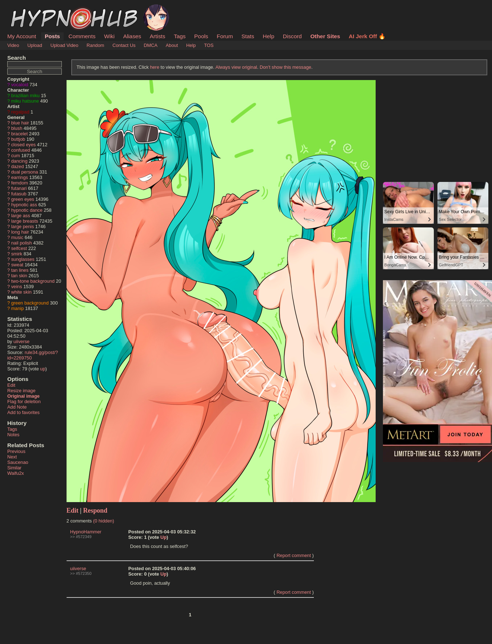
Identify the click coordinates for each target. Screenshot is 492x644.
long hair (20, 232)
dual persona (24, 172)
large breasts (24, 221)
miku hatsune (25, 101)
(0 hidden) (103, 521)
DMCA (150, 45)
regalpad (20, 112)
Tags (179, 36)
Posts (52, 36)
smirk (17, 254)
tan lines (20, 270)
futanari (19, 188)
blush (17, 128)
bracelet (19, 133)
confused (20, 150)
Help (269, 36)
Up (163, 537)
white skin (21, 292)
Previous (16, 451)
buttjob (18, 139)
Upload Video (65, 45)
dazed (17, 166)
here (154, 67)
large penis (22, 226)
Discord (292, 36)
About (172, 45)
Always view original (236, 67)
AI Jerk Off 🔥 (367, 36)
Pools (201, 36)
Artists (157, 36)
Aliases (132, 36)
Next (12, 457)
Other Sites (325, 36)
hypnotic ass (24, 204)
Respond (95, 510)
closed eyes (23, 144)
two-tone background (33, 281)
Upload (34, 45)
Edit (11, 385)
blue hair (20, 123)
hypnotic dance (27, 210)
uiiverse (21, 341)
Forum (225, 36)
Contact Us (123, 45)
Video (13, 45)
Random (95, 45)
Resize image (21, 390)
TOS (208, 45)
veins (16, 286)
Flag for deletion (24, 401)
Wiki (109, 36)
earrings (19, 177)
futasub (19, 193)
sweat (17, 264)
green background (30, 303)
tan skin (19, 275)
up (42, 368)
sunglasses (23, 259)
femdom (19, 183)
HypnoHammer (85, 531)
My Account (21, 36)
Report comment (293, 555)
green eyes (22, 199)
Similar (14, 467)
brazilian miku (25, 95)
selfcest (19, 248)
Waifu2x (15, 473)
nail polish (21, 243)
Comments (81, 36)
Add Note (17, 407)
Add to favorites (23, 412)
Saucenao (17, 462)
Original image (23, 396)
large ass (20, 215)
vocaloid (19, 84)
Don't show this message (285, 67)
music (17, 237)
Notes (13, 434)
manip (17, 308)
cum (15, 155)
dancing (19, 161)
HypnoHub (27, 8)
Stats (247, 36)
